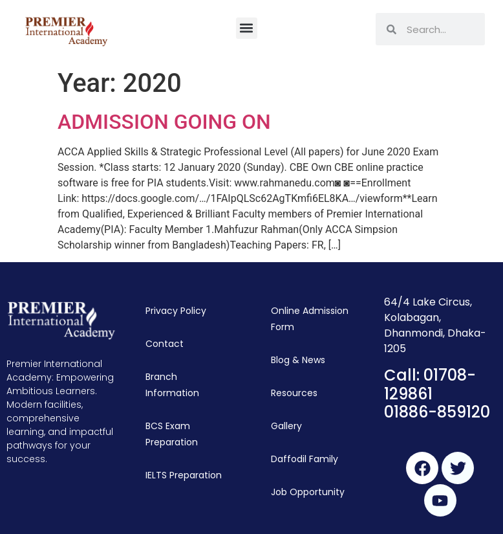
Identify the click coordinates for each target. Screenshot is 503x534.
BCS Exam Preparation (171, 434)
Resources (294, 392)
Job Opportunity (308, 491)
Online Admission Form (309, 318)
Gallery (286, 425)
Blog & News (298, 359)
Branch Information (172, 384)
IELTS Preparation (183, 475)
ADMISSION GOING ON (164, 121)
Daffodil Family (304, 458)
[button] (246, 28)
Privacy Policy (175, 310)
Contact (164, 343)
